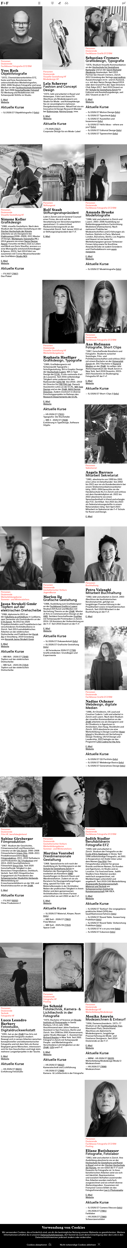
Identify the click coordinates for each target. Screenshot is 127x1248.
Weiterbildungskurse (53, 353)
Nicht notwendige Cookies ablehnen (78, 1245)
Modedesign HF (51, 79)
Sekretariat (91, 468)
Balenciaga (52, 112)
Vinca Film (18, 866)
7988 (61, 1071)
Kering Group (66, 112)
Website (5, 102)
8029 (110, 1059)
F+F (4, 3)
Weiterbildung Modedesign (99, 1012)
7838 (64, 420)
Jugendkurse (49, 593)
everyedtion (119, 77)
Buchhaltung (92, 586)
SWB (70, 874)
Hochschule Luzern (56, 372)
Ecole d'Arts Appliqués (97, 854)
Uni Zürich (22, 851)
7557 (57, 129)
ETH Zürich (6, 622)
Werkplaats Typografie (23, 239)
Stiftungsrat (49, 206)
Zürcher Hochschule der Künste (16, 231)
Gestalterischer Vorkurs (55, 590)
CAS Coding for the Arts (108, 742)
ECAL (57, 375)
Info (36, 113)
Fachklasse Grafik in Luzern (63, 607)
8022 (61, 1065)
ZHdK (103, 366)
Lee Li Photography (113, 1190)
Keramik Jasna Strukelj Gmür (19, 639)
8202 (14, 901)
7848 (25, 657)
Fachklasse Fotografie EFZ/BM (16, 66)
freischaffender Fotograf (27, 90)
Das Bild (102, 862)
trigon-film (21, 853)
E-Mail (4, 100)
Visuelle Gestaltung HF (54, 77)
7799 (72, 651)
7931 (61, 414)
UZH (52, 1048)
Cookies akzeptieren (37, 1245)
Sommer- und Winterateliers (15, 600)
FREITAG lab (65, 384)
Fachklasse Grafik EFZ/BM (99, 54)
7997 (14, 274)
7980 (103, 1217)
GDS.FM (60, 382)
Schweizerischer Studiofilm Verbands (19, 878)
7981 (103, 1211)
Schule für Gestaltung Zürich (103, 90)
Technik (4, 1013)
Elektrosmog (7, 236)
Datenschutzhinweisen (51, 1235)
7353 (67, 925)
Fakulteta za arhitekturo (16, 617)
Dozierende (6, 64)
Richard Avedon (51, 1038)
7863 (67, 919)
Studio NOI (21, 256)
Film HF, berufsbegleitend (14, 834)
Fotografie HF (7, 1016)
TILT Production (25, 861)
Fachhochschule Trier (111, 1026)
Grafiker (78, 616)
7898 (103, 1067)
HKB (45, 616)
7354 (25, 665)
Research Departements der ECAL (60, 397)
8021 (18, 1069)
